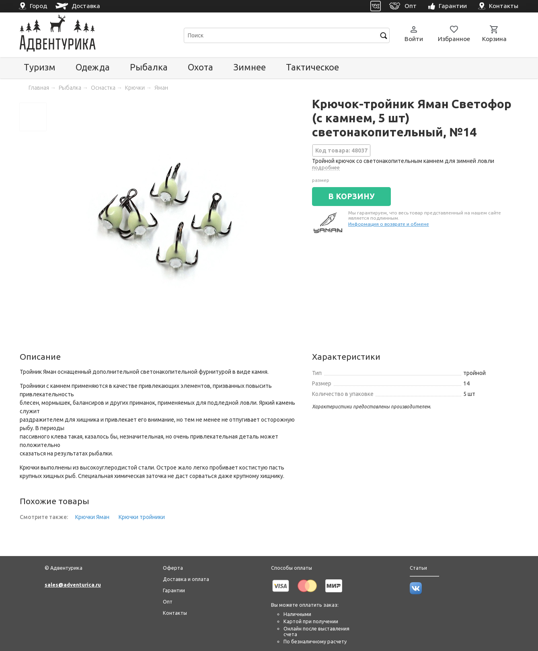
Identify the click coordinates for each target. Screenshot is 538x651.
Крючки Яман (92, 517)
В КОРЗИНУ (351, 196)
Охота (200, 67)
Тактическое (312, 67)
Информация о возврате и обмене (388, 224)
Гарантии (174, 590)
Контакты (175, 613)
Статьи (418, 568)
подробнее (326, 167)
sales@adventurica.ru (73, 584)
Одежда (93, 67)
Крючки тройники (142, 517)
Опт (167, 601)
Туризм (39, 67)
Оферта (173, 568)
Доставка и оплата (186, 579)
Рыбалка (149, 67)
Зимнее (249, 67)
